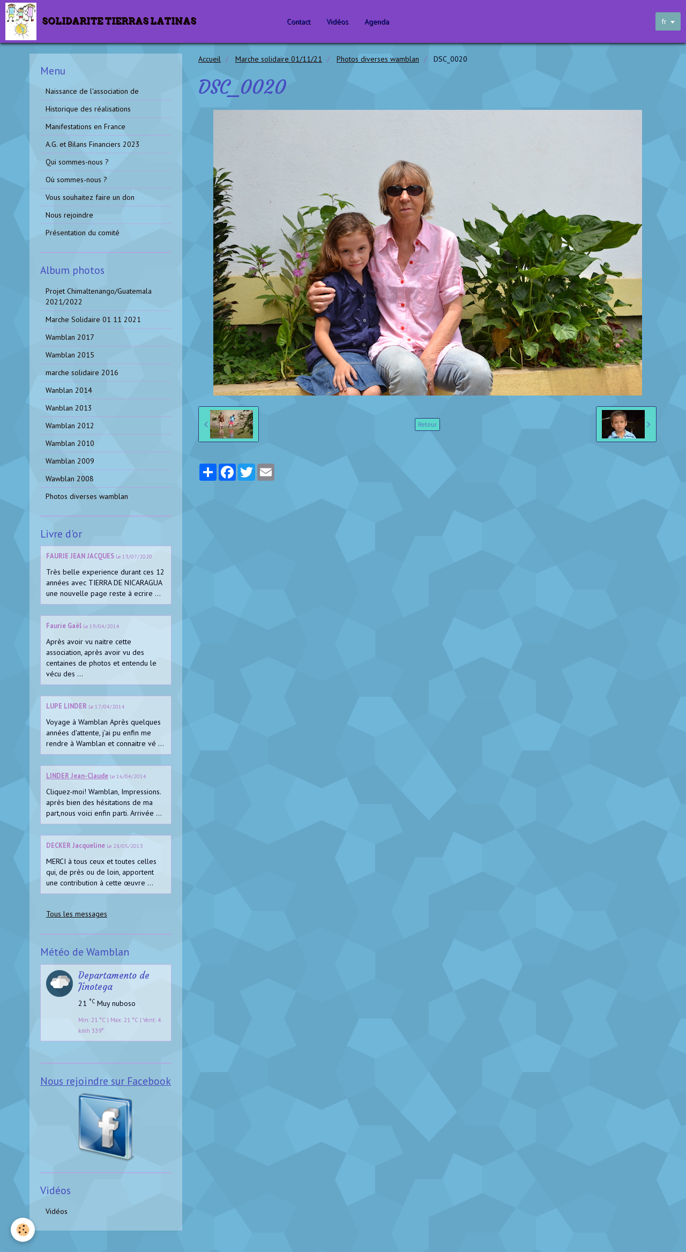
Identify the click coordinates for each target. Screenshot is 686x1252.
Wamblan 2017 (70, 337)
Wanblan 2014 (69, 390)
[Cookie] (23, 1230)
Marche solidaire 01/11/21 (278, 59)
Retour (427, 424)
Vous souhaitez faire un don (90, 197)
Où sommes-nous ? (76, 179)
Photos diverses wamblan (378, 59)
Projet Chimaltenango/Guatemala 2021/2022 (99, 296)
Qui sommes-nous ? (77, 162)
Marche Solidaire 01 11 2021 (93, 319)
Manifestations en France (85, 126)
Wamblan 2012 (70, 425)
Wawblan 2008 (70, 478)
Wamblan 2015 (70, 355)
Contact (298, 21)
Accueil (209, 59)
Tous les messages (76, 914)
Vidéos (337, 21)
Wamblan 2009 (70, 461)
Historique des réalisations (88, 109)
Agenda (376, 21)
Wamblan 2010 (70, 443)
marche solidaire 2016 (82, 372)
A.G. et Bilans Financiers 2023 (93, 144)
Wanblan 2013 (69, 408)
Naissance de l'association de (92, 91)
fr (664, 21)
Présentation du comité (83, 232)
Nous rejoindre (69, 215)
